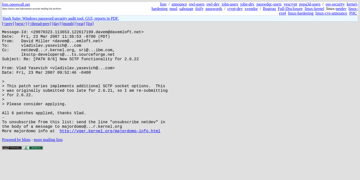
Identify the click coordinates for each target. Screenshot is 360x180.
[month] (68, 24)
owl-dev (213, 4)
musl (173, 8)
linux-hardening (301, 13)
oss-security (335, 4)
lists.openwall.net (16, 4)
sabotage (186, 8)
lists (163, 4)
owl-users (196, 4)
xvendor (251, 8)
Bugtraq (269, 8)
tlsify (199, 8)
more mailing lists (48, 162)
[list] (90, 24)
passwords (214, 8)
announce (179, 4)
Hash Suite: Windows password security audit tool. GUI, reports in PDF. (61, 18)
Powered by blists (16, 162)
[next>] (21, 24)
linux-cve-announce (331, 13)
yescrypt (290, 4)
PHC (353, 13)
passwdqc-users (269, 4)
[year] (80, 24)
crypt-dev (234, 8)
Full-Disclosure (290, 8)
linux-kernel (314, 8)
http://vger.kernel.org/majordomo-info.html (110, 153)
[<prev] (8, 24)
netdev (341, 8)
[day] (56, 24)
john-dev (247, 4)
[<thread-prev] (39, 24)
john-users (230, 4)
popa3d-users (309, 4)
